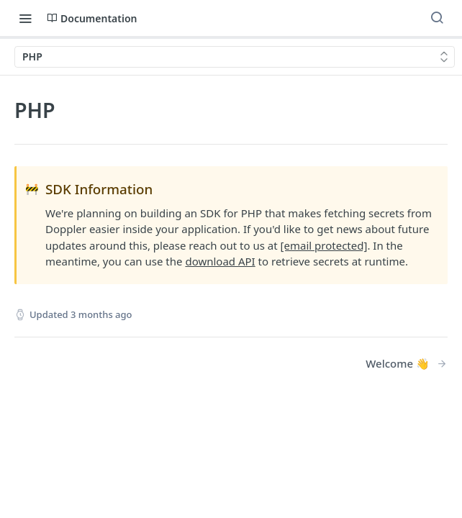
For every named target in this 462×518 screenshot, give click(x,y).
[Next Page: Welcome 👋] (407, 363)
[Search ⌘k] (437, 18)
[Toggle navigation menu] (25, 18)
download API (220, 261)
